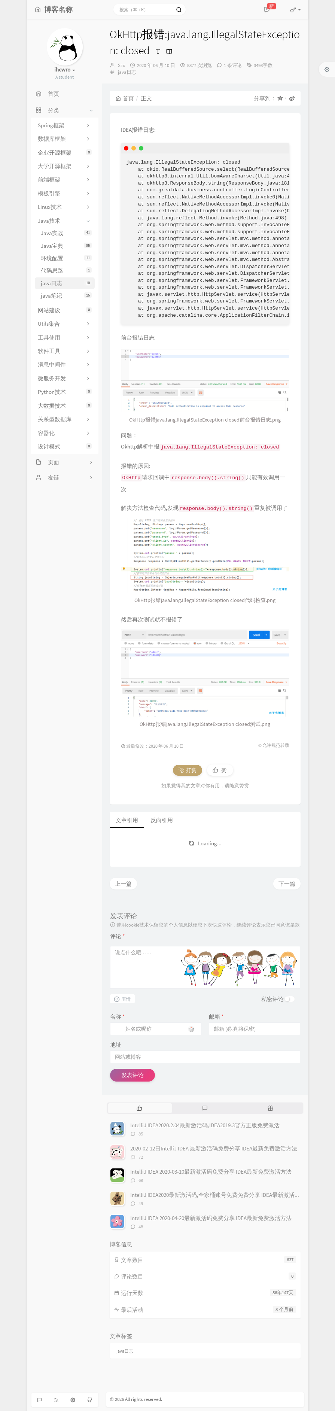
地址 (115, 1044)
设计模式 (65, 446)
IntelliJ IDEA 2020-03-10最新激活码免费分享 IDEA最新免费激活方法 (211, 1171)
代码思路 (66, 270)
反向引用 (161, 820)
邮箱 (216, 1016)
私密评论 (272, 999)
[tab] (140, 1108)
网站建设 (65, 310)
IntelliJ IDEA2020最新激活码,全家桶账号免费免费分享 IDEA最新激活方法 (218, 1194)
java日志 (66, 283)
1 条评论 (233, 65)
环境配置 (66, 258)
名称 (117, 1016)
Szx (121, 65)
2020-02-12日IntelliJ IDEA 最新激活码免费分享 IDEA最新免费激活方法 (213, 1148)
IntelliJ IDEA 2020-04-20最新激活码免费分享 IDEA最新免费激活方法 (211, 1218)
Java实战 (66, 233)
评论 (117, 936)
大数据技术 (65, 405)
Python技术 (65, 391)
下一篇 (286, 883)
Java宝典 (66, 245)
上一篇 (123, 883)
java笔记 (66, 295)
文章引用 (127, 820)
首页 (125, 98)
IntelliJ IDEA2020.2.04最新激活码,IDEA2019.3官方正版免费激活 (205, 1125)
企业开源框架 (65, 152)
